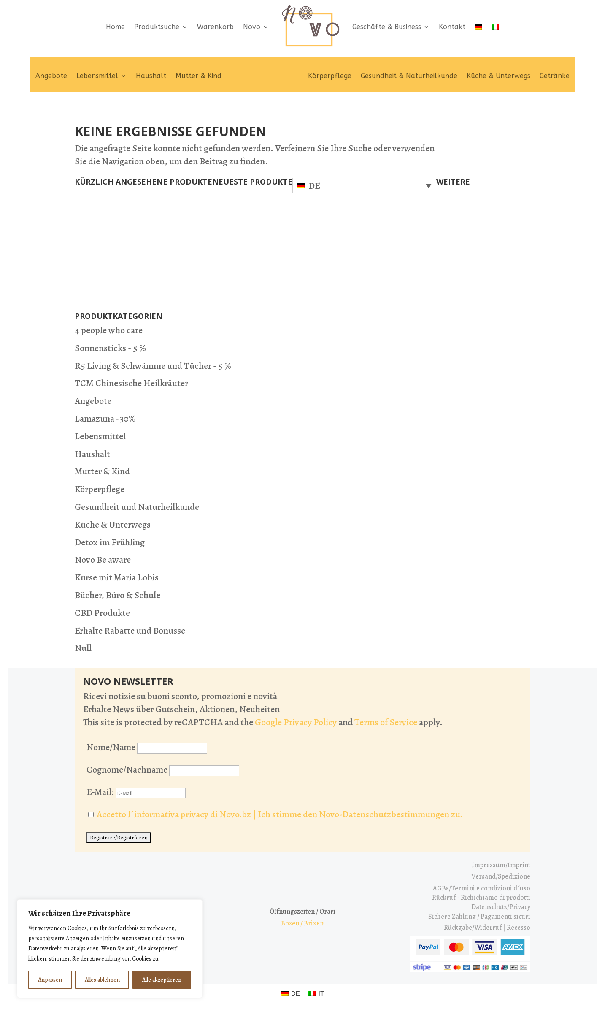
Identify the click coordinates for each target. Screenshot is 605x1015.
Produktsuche (156, 27)
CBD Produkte (102, 613)
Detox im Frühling (110, 542)
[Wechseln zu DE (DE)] (290, 993)
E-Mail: (136, 792)
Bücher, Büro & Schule (117, 595)
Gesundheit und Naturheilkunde (137, 507)
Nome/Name (110, 747)
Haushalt (151, 76)
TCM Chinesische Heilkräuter (131, 383)
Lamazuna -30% (105, 418)
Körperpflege (329, 76)
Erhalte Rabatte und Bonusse (130, 630)
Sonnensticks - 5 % (110, 348)
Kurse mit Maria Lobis (117, 577)
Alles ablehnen (102, 980)
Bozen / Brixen (302, 923)
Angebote (51, 76)
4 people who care (109, 330)
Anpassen (50, 980)
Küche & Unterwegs (498, 76)
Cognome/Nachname (126, 769)
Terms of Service (385, 722)
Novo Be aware (103, 559)
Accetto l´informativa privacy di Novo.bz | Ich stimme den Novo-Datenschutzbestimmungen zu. (280, 814)
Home (115, 27)
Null (83, 648)
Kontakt (452, 27)
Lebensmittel (97, 76)
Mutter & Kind (198, 76)
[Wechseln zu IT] (495, 27)
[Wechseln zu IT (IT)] (316, 993)
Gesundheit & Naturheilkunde (409, 76)
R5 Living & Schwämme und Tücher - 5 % (153, 365)
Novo (251, 27)
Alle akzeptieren (161, 980)
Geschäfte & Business (386, 27)
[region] (110, 948)
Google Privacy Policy (296, 722)
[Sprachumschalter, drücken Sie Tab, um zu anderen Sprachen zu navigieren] (364, 185)
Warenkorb (215, 27)
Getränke (555, 76)
